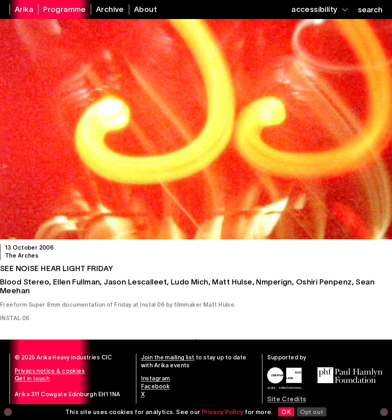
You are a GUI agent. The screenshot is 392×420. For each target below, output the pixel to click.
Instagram (155, 378)
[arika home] (19, 9)
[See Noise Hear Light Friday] (196, 129)
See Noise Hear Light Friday (56, 268)
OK (286, 412)
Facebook (155, 386)
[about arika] (140, 9)
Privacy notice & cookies (50, 371)
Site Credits (286, 399)
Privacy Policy (223, 412)
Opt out (311, 412)
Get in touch (32, 378)
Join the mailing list (168, 357)
